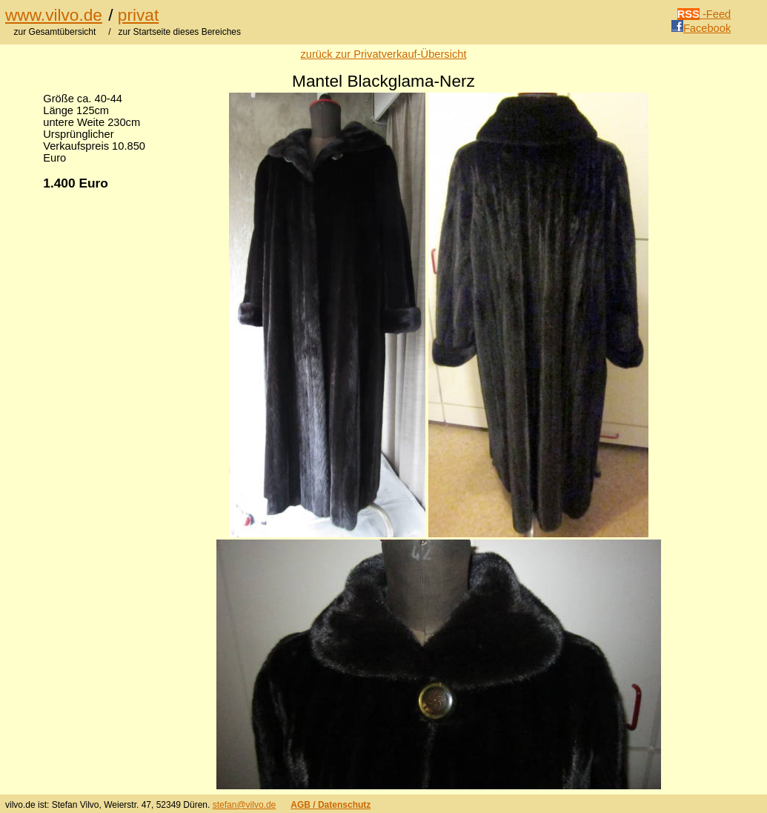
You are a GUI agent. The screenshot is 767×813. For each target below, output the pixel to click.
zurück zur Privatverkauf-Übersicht (384, 54)
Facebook (701, 28)
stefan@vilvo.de (244, 805)
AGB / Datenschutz (330, 805)
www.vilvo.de (53, 14)
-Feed (704, 14)
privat (138, 14)
